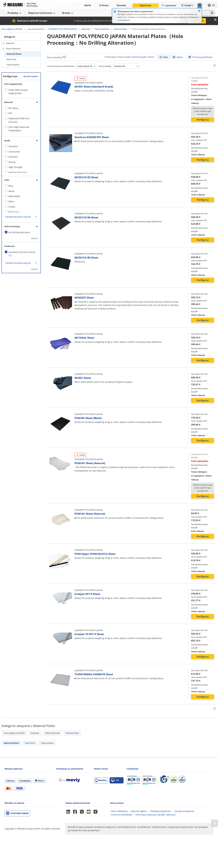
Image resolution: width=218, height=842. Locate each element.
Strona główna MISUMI (12, 29)
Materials (86, 29)
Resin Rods (11, 59)
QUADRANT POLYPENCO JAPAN (63, 29)
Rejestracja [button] (145, 5)
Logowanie (168, 5)
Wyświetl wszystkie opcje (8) (18, 216)
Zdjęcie (179, 57)
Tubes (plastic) (13, 64)
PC (115, 780)
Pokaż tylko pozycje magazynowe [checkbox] (18, 91)
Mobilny (101, 780)
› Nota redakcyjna (119, 811)
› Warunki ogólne (138, 811)
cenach (151, 57)
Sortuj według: (105, 66)
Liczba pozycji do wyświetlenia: (60, 66)
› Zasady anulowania (183, 811)
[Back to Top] (214, 823)
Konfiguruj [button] (203, 119)
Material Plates (120, 29)
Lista (165, 57)
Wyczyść (34, 238)
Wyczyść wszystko (30, 76)
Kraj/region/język (20, 813)
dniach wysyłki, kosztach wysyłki (131, 57)
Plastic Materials (102, 29)
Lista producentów (35, 29)
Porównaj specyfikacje (202, 57)
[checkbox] (21, 108)
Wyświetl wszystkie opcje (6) (18, 263)
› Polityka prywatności (160, 811)
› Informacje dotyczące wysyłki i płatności (155, 814)
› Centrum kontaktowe (121, 814)
